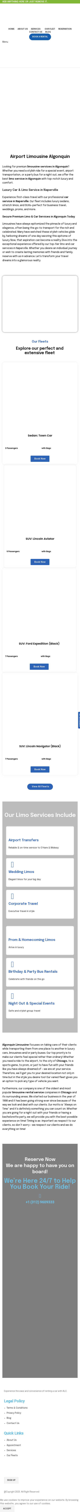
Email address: (40, 1469)
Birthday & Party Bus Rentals (33, 972)
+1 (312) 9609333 (40, 1202)
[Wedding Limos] (12, 865)
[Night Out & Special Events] (12, 996)
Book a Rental (40, 37)
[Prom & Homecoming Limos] (12, 932)
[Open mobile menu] (5, 42)
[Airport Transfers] (12, 833)
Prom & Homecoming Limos (32, 940)
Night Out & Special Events (32, 1003)
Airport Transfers (24, 840)
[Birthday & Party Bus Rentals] (12, 964)
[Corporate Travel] (12, 896)
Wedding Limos (21, 872)
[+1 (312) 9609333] (40, 1196)
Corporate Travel (23, 904)
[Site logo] (22, 15)
